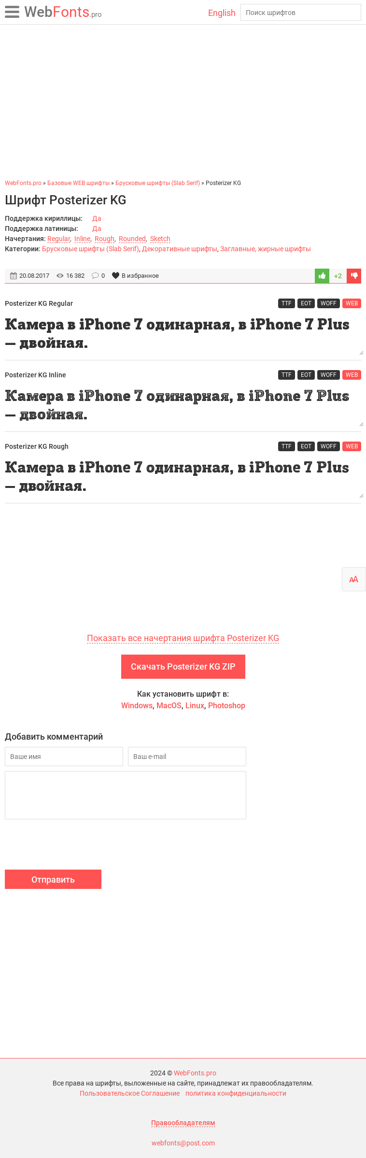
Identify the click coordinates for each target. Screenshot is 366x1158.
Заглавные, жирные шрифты (265, 249)
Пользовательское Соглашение (130, 1093)
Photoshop (226, 705)
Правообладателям (183, 1123)
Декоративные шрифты (179, 249)
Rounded (132, 239)
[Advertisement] (183, 101)
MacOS (169, 705)
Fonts (63, 11)
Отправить (53, 879)
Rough (104, 239)
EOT (306, 303)
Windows (137, 705)
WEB (352, 303)
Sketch (160, 239)
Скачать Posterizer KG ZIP (183, 666)
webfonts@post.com (183, 1143)
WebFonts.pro (195, 1073)
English (222, 13)
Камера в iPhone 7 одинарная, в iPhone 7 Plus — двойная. (183, 335)
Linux (194, 705)
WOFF (329, 303)
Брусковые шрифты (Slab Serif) (90, 249)
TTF (287, 303)
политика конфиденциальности (235, 1093)
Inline (82, 239)
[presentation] (78, 846)
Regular (58, 239)
